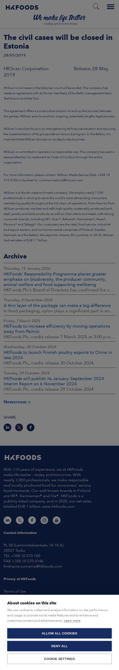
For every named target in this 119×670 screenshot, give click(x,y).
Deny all (59, 646)
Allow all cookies (59, 633)
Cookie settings (59, 659)
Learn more (72, 620)
